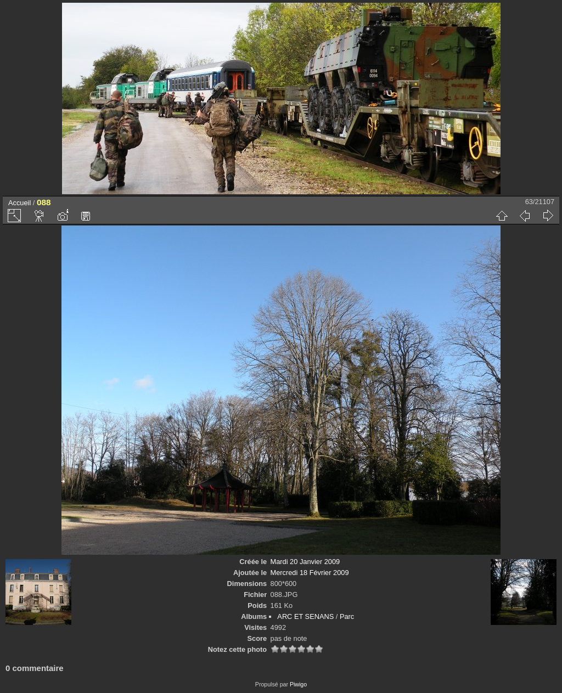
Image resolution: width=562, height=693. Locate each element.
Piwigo (298, 684)
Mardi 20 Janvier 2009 (305, 561)
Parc (347, 616)
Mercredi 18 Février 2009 (310, 572)
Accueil (19, 203)
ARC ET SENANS (305, 616)
